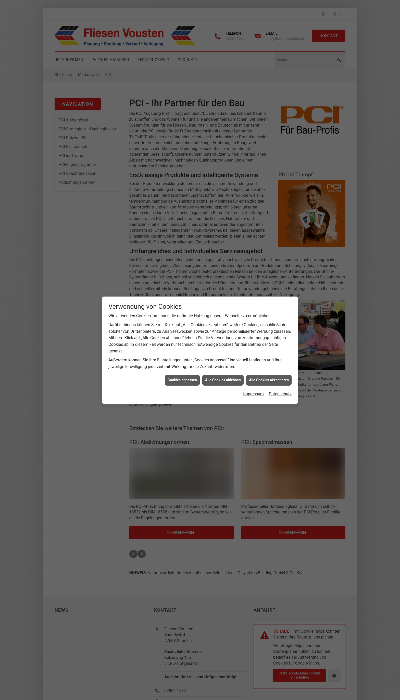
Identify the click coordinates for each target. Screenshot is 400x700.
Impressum (253, 393)
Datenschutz (280, 393)
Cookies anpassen (182, 380)
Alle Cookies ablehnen (223, 380)
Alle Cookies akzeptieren (269, 380)
